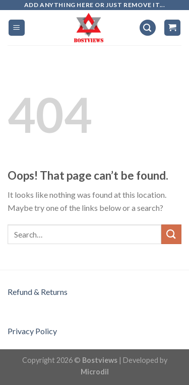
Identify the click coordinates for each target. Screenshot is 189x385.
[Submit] (171, 234)
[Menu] (17, 28)
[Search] (148, 28)
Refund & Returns (38, 291)
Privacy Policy (32, 331)
